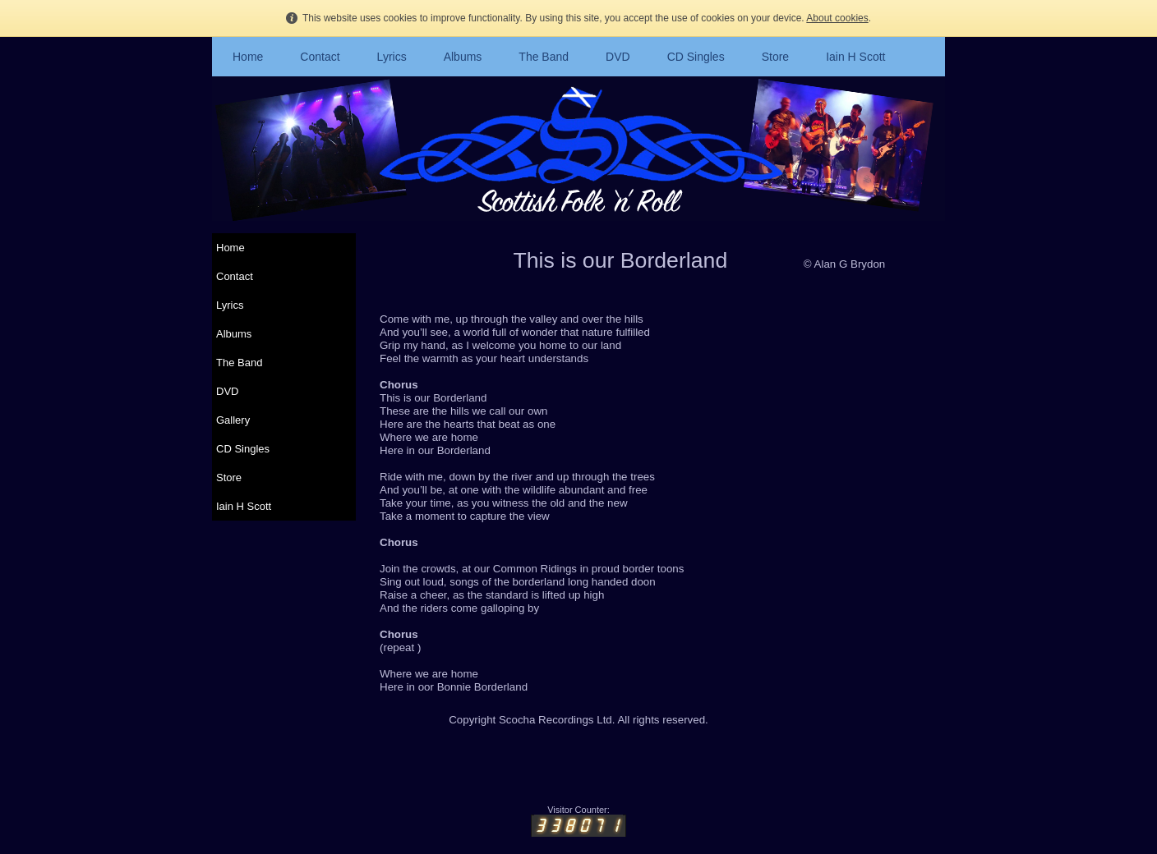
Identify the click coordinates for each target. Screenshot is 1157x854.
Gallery (233, 420)
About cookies (837, 18)
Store (775, 56)
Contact (319, 56)
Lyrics (392, 56)
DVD (618, 56)
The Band (544, 56)
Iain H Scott (855, 56)
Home (248, 56)
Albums (463, 56)
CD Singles (696, 56)
